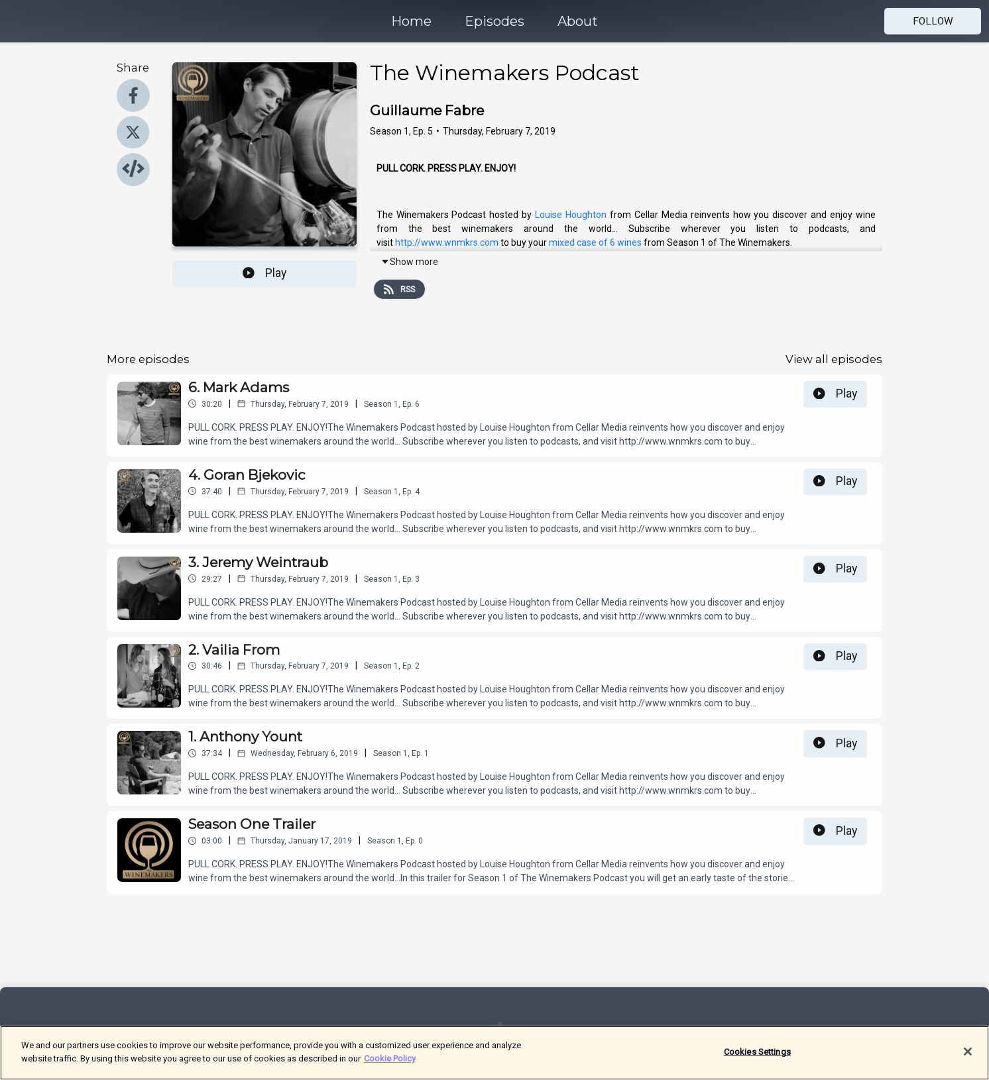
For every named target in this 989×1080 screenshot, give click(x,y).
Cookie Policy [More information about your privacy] (390, 1065)
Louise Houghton (571, 214)
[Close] (967, 1058)
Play (264, 273)
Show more (409, 261)
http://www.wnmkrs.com (446, 242)
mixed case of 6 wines (595, 242)
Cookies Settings (757, 1058)
